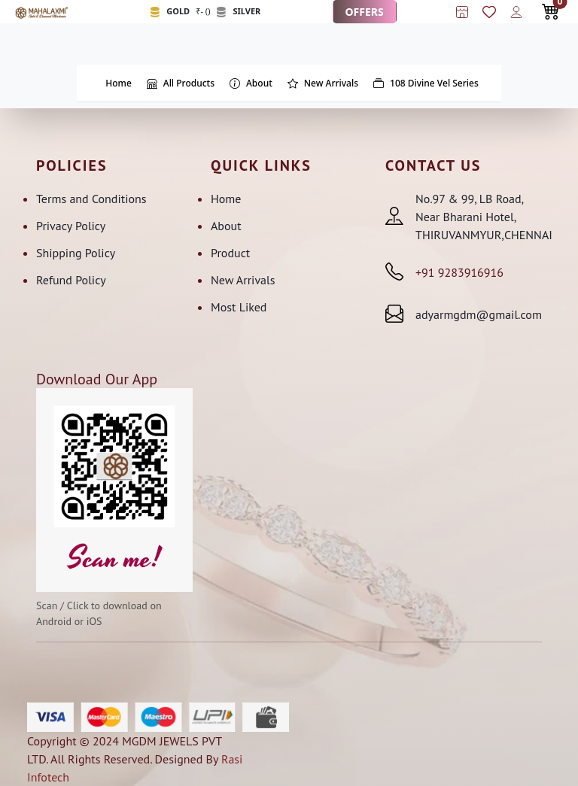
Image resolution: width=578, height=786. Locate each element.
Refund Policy (71, 279)
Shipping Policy (75, 252)
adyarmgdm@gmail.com (478, 314)
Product (230, 252)
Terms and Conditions (91, 198)
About (226, 225)
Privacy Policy (70, 225)
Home (226, 198)
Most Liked (238, 306)
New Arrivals (243, 279)
